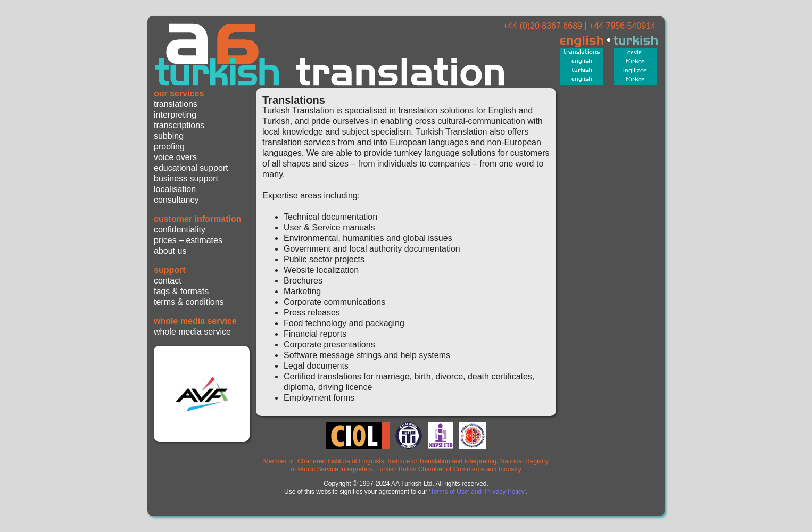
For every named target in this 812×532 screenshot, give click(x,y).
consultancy (176, 199)
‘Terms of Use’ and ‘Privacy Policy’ (477, 491)
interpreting (175, 114)
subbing (169, 135)
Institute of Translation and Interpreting (441, 461)
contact (167, 280)
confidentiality (179, 229)
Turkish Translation (333, 52)
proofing (169, 146)
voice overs (175, 157)
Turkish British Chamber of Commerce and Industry (448, 469)
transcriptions (179, 125)
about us (170, 250)
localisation (175, 189)
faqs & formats (181, 291)
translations (175, 104)
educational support (191, 167)
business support (186, 178)
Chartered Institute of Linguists (340, 461)
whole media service (192, 331)
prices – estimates (188, 240)
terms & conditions (189, 301)
